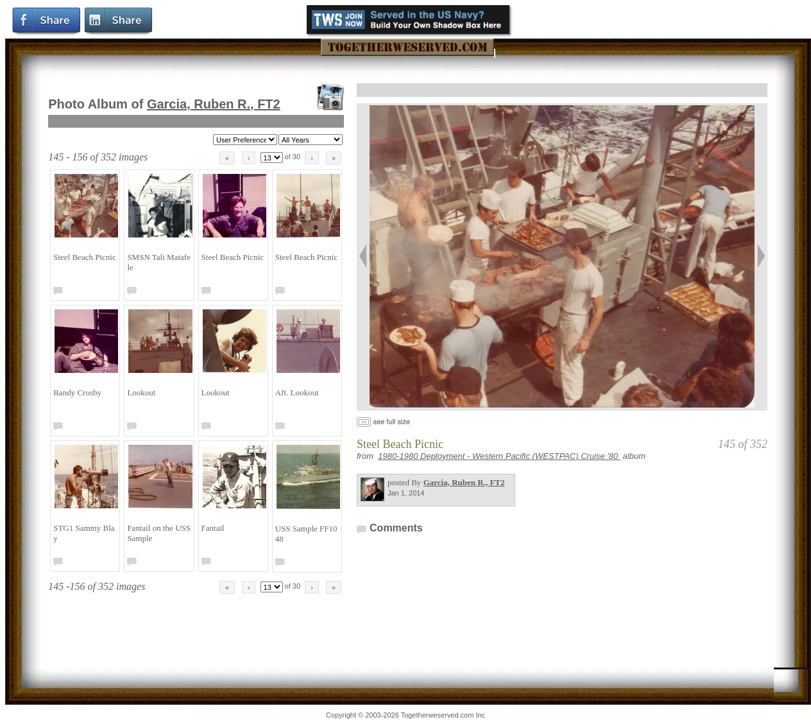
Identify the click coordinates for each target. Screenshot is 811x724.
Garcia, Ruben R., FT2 (213, 104)
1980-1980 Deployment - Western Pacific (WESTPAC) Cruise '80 (499, 456)
